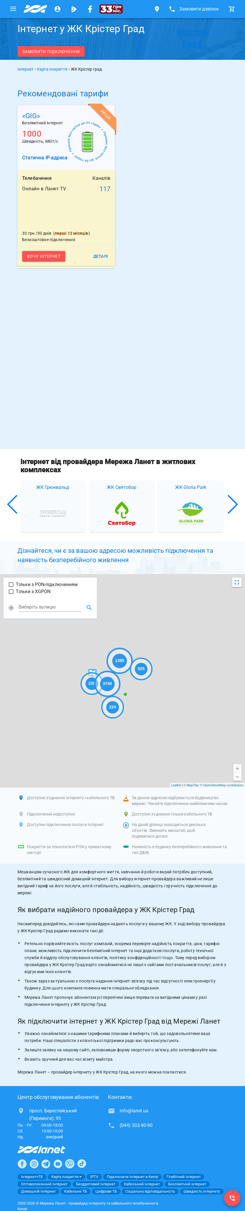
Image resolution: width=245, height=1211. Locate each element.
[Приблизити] (237, 768)
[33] (111, 9)
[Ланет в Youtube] (57, 1163)
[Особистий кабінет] (57, 9)
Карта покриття (52, 69)
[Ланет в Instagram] (34, 1163)
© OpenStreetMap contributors (222, 785)
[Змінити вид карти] (237, 582)
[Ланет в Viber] (69, 1163)
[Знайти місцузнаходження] (89, 608)
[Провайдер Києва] (35, 9)
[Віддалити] (237, 777)
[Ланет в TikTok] (81, 1163)
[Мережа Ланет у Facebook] (90, 9)
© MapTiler (191, 785)
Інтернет (26, 69)
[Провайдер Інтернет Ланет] (48, 1149)
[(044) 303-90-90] (232, 1198)
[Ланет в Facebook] (22, 1163)
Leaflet (176, 785)
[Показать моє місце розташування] (11, 608)
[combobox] (50, 607)
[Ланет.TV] (74, 9)
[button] (13, 504)
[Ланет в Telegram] (45, 1163)
